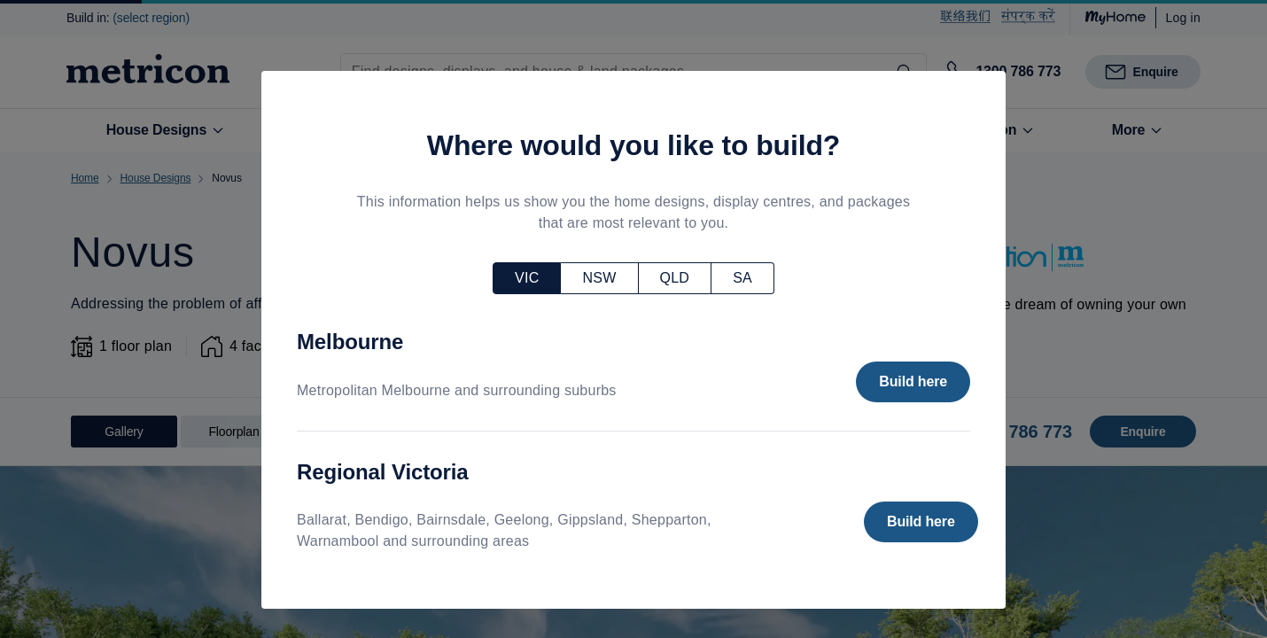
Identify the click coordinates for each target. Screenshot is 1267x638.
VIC (527, 277)
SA (742, 277)
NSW (599, 277)
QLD (675, 277)
